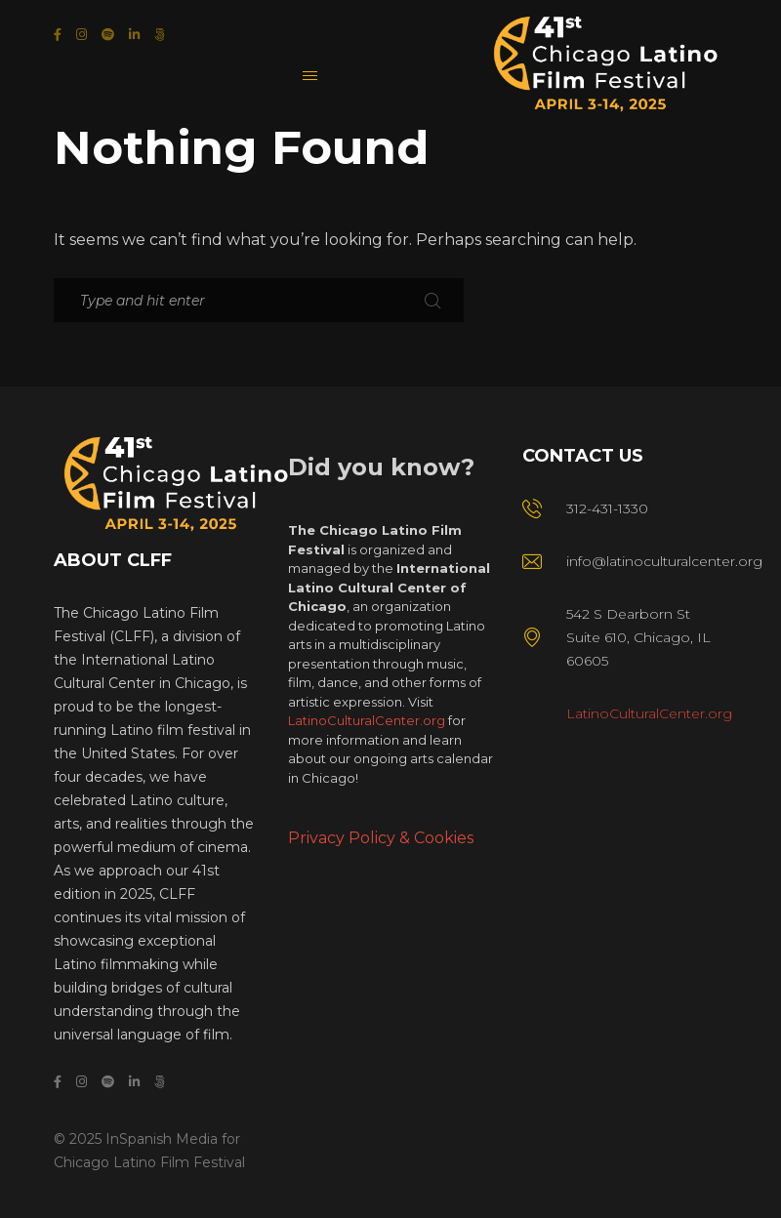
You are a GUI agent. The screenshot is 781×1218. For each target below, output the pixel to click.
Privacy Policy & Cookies (380, 838)
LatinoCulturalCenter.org (366, 720)
